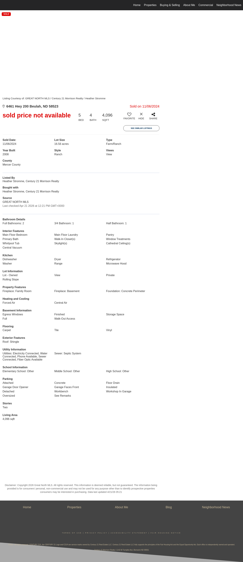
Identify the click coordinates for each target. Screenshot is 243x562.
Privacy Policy (96, 533)
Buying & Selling (170, 5)
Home (137, 5)
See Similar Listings (141, 128)
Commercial (205, 5)
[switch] (129, 117)
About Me (189, 5)
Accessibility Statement (129, 533)
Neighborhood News (228, 5)
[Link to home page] (4, 5)
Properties (150, 5)
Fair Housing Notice (166, 533)
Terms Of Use (72, 533)
